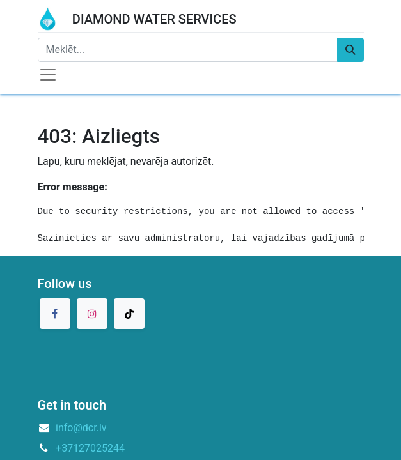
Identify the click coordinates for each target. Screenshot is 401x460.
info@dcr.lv (81, 428)
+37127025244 (90, 448)
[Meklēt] (350, 50)
